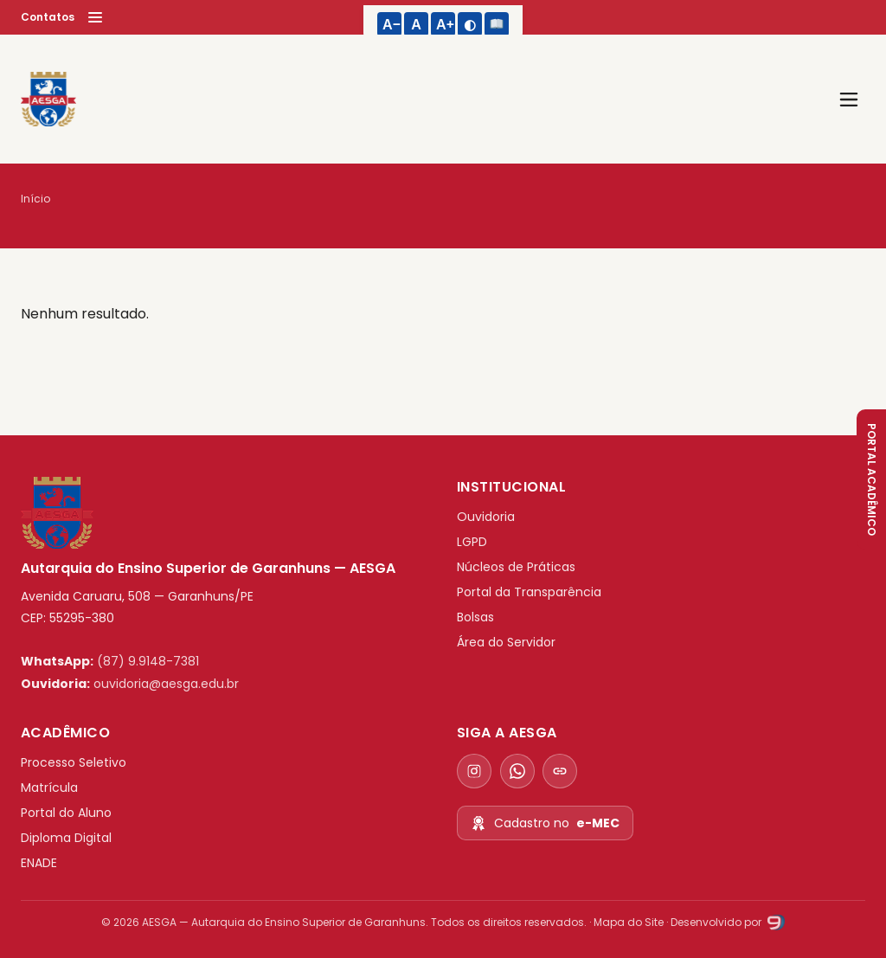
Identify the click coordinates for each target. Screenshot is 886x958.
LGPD (472, 541)
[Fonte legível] (497, 24)
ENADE (39, 862)
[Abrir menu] (848, 99)
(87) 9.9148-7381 (148, 661)
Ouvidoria (486, 516)
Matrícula (49, 787)
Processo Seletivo (73, 762)
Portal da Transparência (529, 592)
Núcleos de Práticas (516, 566)
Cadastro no (545, 823)
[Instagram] (474, 771)
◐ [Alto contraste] (470, 24)
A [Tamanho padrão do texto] (416, 24)
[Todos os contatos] (560, 771)
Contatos (47, 17)
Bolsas (475, 617)
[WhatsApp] (517, 771)
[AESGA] (48, 99)
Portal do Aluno (66, 812)
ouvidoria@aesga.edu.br (166, 683)
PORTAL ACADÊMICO (871, 479)
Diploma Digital (66, 837)
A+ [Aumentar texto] (445, 24)
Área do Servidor (506, 642)
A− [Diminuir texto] (391, 24)
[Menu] (95, 17)
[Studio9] (774, 922)
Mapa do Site (629, 922)
